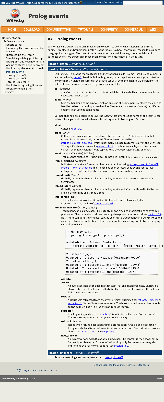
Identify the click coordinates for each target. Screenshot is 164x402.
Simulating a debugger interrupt (25, 58)
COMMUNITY (109, 29)
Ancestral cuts (14, 51)
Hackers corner (13, 44)
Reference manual (14, 41)
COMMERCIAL (133, 29)
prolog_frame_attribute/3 (76, 167)
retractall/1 (75, 303)
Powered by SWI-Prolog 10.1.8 (18, 378)
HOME (12, 29)
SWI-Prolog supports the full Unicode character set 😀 (51, 2)
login (26, 370)
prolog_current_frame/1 (143, 164)
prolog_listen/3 (17, 78)
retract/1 (143, 300)
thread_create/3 (103, 203)
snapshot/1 (108, 331)
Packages (9, 92)
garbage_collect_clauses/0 (76, 142)
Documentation (11, 38)
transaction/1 (89, 331)
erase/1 (154, 300)
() (71, 64)
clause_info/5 (105, 146)
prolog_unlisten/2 (18, 81)
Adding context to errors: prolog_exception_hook (35, 65)
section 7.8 (154, 214)
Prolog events (15, 71)
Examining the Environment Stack (26, 48)
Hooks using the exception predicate (27, 68)
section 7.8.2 (121, 345)
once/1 (77, 77)
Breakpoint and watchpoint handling (27, 61)
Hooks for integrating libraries (24, 85)
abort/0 (76, 128)
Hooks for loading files (19, 88)
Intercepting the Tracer (20, 54)
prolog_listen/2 (17, 75)
